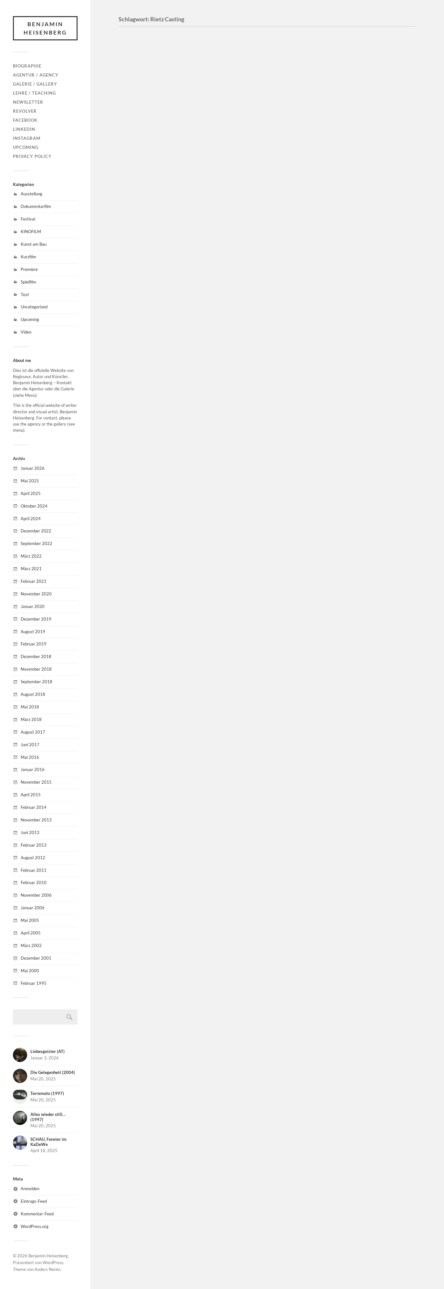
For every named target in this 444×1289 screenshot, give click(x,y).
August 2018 (33, 694)
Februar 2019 (34, 643)
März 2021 (31, 568)
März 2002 (31, 945)
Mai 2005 (30, 920)
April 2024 (31, 518)
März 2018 (31, 719)
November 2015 (36, 782)
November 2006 (36, 895)
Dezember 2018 (36, 656)
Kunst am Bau (34, 244)
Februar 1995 (34, 983)
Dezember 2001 (36, 958)
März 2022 (31, 556)
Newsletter (28, 102)
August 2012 (33, 857)
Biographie (27, 65)
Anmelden (30, 1188)
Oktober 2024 (34, 506)
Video (26, 332)
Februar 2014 (34, 807)
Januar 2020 (33, 606)
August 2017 (33, 732)
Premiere (29, 269)
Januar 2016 (33, 769)
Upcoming (25, 147)
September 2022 (36, 543)
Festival (28, 219)
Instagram (26, 138)
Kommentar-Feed (37, 1213)
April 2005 (31, 932)
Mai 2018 (30, 706)
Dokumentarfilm (36, 206)
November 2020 (36, 593)
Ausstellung (31, 193)
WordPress (53, 1262)
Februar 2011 (34, 870)
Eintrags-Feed (34, 1201)
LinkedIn (24, 129)
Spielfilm (28, 281)
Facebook (25, 120)
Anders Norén (47, 1269)
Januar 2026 (33, 468)
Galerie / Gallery (35, 84)
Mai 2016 (30, 757)
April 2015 (31, 794)
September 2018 (36, 681)
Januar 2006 (33, 907)
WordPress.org (34, 1226)
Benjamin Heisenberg (45, 28)
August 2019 (33, 631)
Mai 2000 (30, 970)
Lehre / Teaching (34, 93)
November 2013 (36, 819)
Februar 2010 (34, 882)
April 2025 (31, 493)
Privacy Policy (32, 156)
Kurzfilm (28, 256)
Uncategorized (34, 306)
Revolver (25, 111)
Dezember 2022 (36, 530)
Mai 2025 (30, 480)
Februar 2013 (34, 845)
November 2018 (36, 669)
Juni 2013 (30, 832)
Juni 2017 (30, 744)
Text (25, 294)
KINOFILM (31, 231)
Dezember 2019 (36, 619)
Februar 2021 (34, 581)
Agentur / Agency (35, 74)
